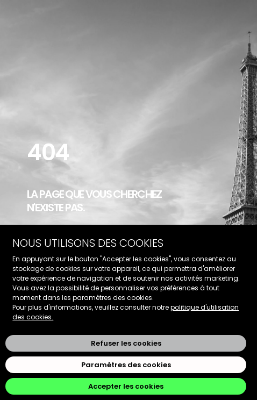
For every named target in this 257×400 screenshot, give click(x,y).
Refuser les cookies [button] (126, 343)
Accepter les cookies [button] (125, 386)
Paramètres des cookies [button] (126, 365)
